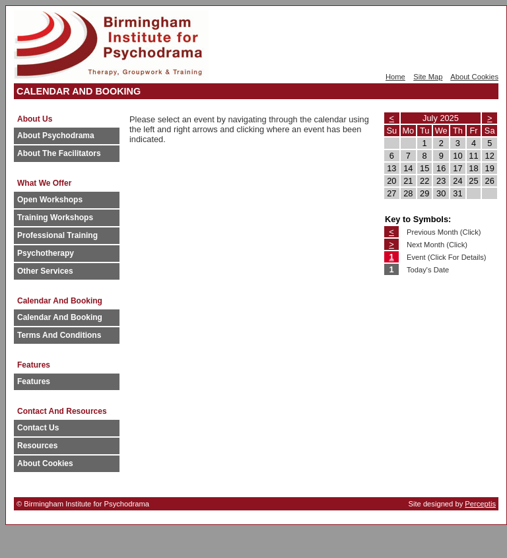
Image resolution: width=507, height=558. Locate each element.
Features (33, 381)
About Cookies (474, 77)
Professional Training (57, 235)
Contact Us (38, 427)
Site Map (427, 77)
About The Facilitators (59, 153)
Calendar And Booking (59, 317)
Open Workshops (50, 199)
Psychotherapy (45, 253)
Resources (37, 445)
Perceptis (480, 504)
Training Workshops (55, 217)
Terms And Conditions (59, 335)
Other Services (45, 271)
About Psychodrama (55, 135)
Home (395, 77)
